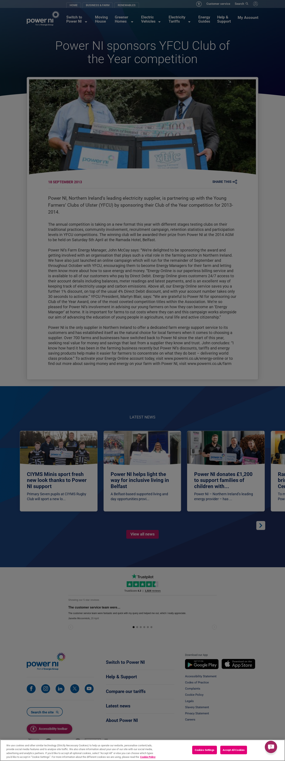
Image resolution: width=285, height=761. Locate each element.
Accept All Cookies (234, 750)
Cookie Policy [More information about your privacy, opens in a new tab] (148, 756)
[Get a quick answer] (271, 747)
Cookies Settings (204, 750)
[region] (142, 750)
